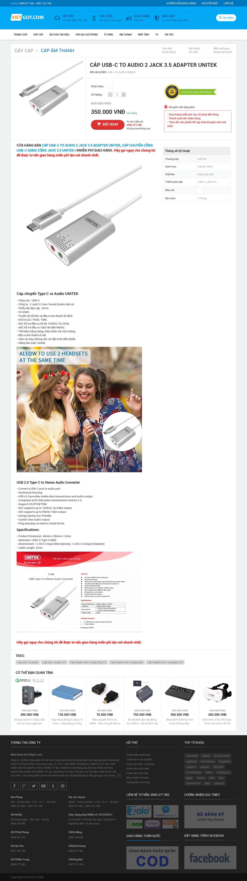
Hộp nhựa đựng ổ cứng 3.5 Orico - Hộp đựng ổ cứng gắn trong (67, 721)
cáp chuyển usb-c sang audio (127, 662)
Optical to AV (193, 783)
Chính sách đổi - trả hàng (140, 764)
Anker (209, 772)
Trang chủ (20, 34)
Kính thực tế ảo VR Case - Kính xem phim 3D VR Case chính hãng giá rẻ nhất (217, 721)
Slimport (219, 783)
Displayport (223, 772)
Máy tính (143, 34)
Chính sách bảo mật (137, 773)
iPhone (201, 778)
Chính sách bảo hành (137, 768)
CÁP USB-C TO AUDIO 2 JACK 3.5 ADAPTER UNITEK (81, 145)
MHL (207, 783)
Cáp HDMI (191, 755)
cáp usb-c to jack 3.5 (54, 662)
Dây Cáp (38, 34)
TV (156, 34)
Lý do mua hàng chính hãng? (196, 91)
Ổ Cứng (108, 34)
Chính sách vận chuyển (139, 759)
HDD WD (218, 767)
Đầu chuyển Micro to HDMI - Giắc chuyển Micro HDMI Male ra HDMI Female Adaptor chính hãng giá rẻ (104, 721)
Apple (189, 778)
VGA (221, 778)
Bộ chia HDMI (221, 755)
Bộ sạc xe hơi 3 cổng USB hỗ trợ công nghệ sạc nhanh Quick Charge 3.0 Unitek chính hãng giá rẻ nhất (29, 721)
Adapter (204, 767)
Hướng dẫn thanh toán (138, 754)
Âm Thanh (125, 34)
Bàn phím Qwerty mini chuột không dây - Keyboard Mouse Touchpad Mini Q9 (179, 721)
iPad (211, 778)
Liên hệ (228, 3)
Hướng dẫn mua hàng (181, 3)
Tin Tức (168, 34)
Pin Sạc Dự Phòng (87, 34)
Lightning (191, 761)
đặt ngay (107, 124)
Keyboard (224, 761)
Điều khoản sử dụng (137, 777)
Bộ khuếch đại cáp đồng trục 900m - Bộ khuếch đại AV (142, 721)
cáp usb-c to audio (28, 662)
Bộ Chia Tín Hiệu (59, 34)
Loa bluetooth (193, 772)
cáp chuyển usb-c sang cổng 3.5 (88, 662)
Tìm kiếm (226, 18)
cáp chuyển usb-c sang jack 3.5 (165, 662)
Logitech (191, 767)
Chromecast (207, 761)
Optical (206, 755)
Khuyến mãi (210, 3)
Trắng (110, 86)
